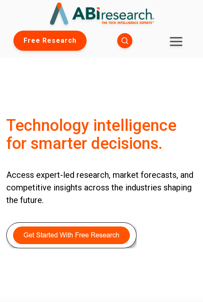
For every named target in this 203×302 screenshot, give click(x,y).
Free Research (50, 40)
